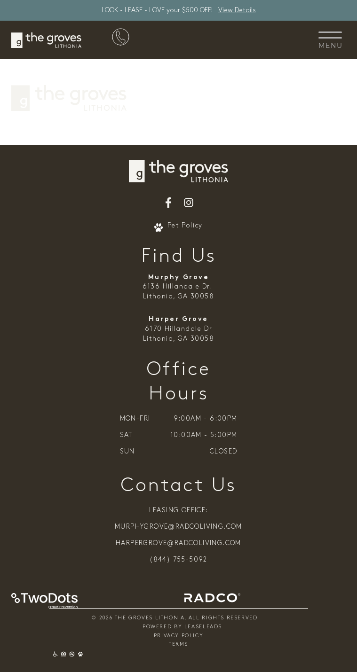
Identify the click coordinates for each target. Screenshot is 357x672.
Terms (178, 644)
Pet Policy (178, 226)
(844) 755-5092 (178, 559)
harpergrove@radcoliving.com (178, 543)
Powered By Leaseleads (182, 627)
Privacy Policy (179, 636)
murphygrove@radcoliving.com (178, 527)
